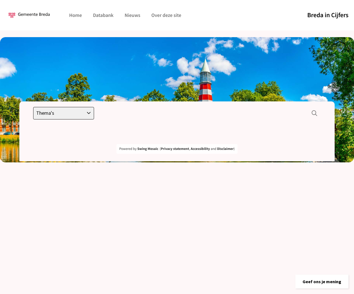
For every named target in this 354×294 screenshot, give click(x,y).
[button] (321, 281)
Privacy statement (175, 149)
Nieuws (132, 15)
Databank (103, 15)
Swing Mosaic (147, 149)
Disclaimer (225, 149)
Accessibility (200, 149)
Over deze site (166, 15)
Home (75, 15)
